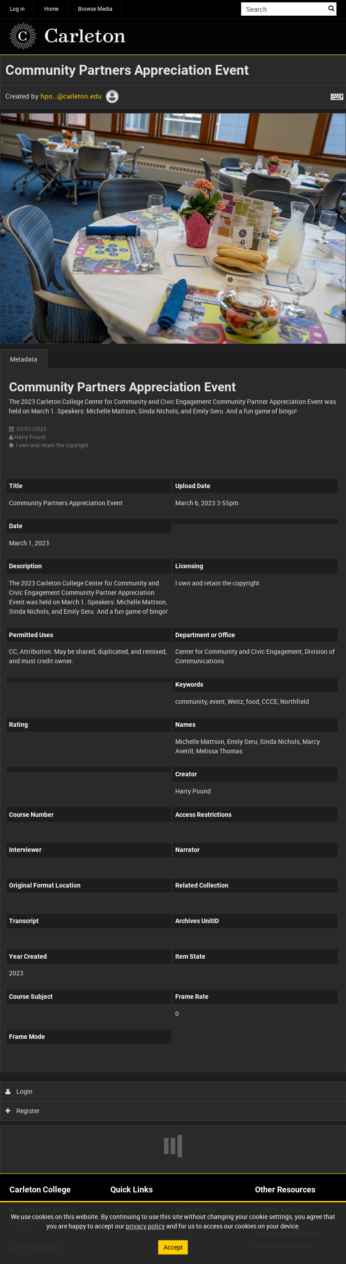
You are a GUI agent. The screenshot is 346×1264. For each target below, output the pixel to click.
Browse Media (95, 8)
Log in (17, 8)
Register (22, 1110)
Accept (173, 1247)
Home (51, 8)
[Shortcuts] (337, 95)
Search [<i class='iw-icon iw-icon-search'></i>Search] (331, 8)
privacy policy (145, 1226)
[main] (173, 614)
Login (19, 1091)
